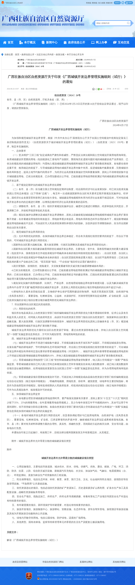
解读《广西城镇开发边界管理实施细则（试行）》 (33, 540)
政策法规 (60, 54)
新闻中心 (48, 42)
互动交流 (120, 42)
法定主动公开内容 (45, 54)
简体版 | (89, 3)
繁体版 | (95, 3)
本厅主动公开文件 (75, 54)
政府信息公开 (73, 42)
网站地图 (40, 572)
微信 (99, 89)
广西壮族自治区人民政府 (12, 3)
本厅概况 (26, 42)
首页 (7, 42)
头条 (101, 89)
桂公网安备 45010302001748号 (49, 579)
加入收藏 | (102, 3)
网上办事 (98, 42)
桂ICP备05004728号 (90, 579)
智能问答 (109, 3)
